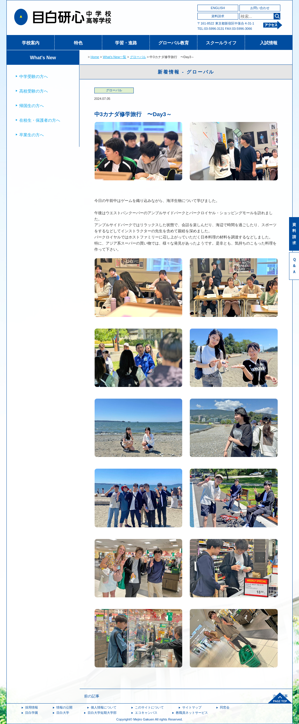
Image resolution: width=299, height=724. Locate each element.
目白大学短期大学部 (102, 712)
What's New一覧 (114, 57)
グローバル (138, 57)
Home (95, 57)
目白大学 (62, 712)
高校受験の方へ (33, 91)
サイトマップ (191, 707)
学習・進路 (126, 42)
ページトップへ (280, 698)
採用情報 (31, 707)
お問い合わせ (260, 8)
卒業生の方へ (31, 134)
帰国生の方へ (31, 105)
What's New (43, 57)
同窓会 (225, 707)
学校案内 (30, 42)
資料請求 (217, 16)
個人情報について (104, 707)
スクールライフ (221, 42)
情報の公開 (64, 707)
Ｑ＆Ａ (294, 265)
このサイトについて (149, 707)
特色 (78, 42)
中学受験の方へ (33, 76)
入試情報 (268, 42)
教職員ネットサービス (192, 712)
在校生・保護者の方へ (39, 120)
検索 (277, 16)
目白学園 (31, 712)
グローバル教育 (173, 42)
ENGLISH (218, 8)
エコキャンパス (146, 712)
